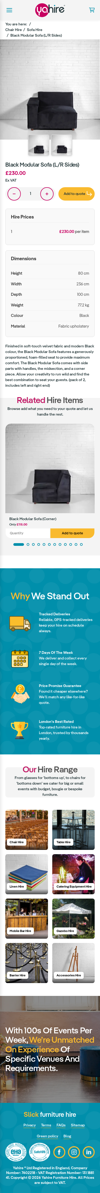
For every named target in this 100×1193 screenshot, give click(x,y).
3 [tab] (33, 544)
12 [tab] (81, 544)
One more (47, 194)
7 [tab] (54, 544)
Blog (67, 1136)
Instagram (74, 1152)
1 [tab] (18, 544)
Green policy (47, 1136)
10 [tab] (70, 544)
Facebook (59, 1152)
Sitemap (78, 1125)
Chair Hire (13, 29)
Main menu (8, 10)
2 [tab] (28, 544)
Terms (46, 1125)
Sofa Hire (34, 29)
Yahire (50, 10)
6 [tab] (49, 544)
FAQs (61, 1125)
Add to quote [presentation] (78, 193)
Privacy (29, 1125)
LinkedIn (89, 1152)
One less (14, 194)
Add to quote (72, 533)
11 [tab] (76, 544)
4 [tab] (38, 544)
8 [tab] (60, 544)
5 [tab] (44, 544)
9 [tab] (65, 544)
